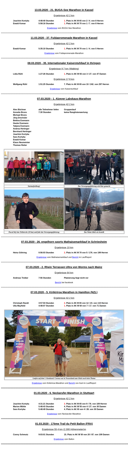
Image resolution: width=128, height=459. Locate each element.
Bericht (75, 257)
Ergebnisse (52, 28)
